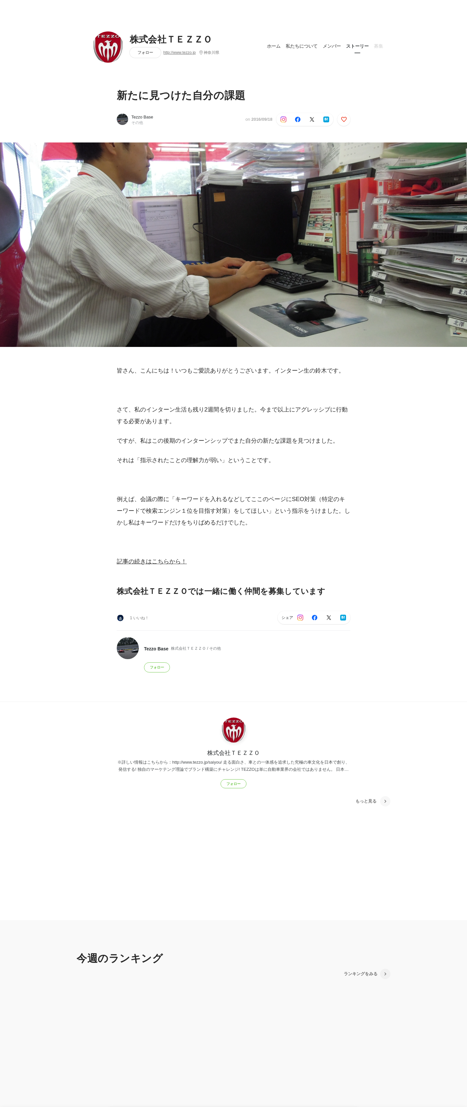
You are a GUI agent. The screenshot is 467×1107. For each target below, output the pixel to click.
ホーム (274, 45)
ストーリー (357, 45)
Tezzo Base (142, 117)
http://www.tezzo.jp (179, 52)
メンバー (332, 45)
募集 (378, 45)
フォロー (145, 52)
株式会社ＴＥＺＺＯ (171, 39)
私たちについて (301, 45)
